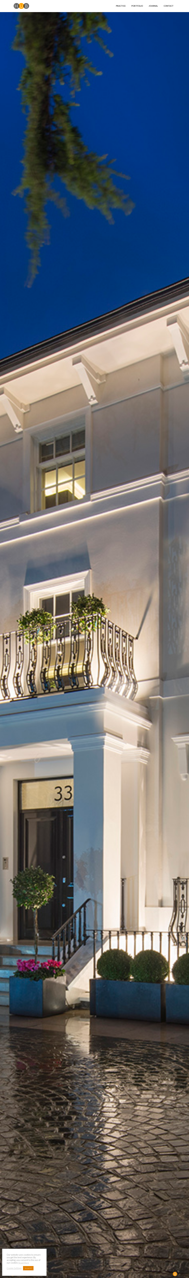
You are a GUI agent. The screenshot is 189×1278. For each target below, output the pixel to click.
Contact (168, 6)
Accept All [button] (28, 1268)
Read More (23, 1262)
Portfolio (137, 6)
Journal (153, 6)
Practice (121, 6)
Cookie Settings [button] (14, 1268)
